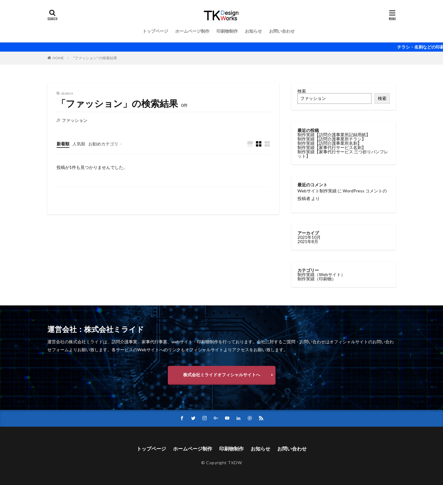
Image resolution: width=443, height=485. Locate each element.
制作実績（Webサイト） (321, 274)
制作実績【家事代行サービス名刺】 (331, 147)
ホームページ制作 (192, 31)
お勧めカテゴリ (103, 143)
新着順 (63, 143)
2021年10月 (309, 236)
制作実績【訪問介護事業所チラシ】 (331, 138)
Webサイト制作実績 (317, 190)
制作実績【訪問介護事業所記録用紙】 (333, 134)
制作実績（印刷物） (316, 278)
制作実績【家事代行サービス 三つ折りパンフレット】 (342, 154)
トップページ (155, 31)
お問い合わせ (282, 31)
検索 (301, 90)
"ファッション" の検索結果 (95, 58)
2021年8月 (307, 241)
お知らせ (253, 31)
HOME (58, 58)
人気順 (78, 143)
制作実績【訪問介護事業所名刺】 (329, 143)
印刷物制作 (227, 31)
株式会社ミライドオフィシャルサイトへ (221, 374)
